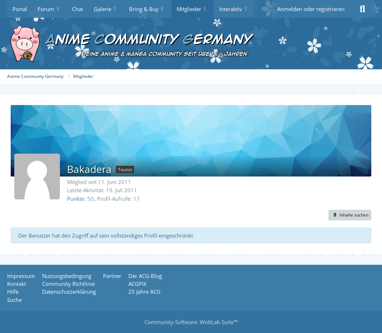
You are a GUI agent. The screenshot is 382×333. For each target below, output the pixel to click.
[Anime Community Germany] (191, 43)
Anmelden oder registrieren (311, 9)
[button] (349, 215)
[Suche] (362, 9)
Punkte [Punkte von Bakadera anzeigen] (75, 198)
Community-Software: (191, 321)
